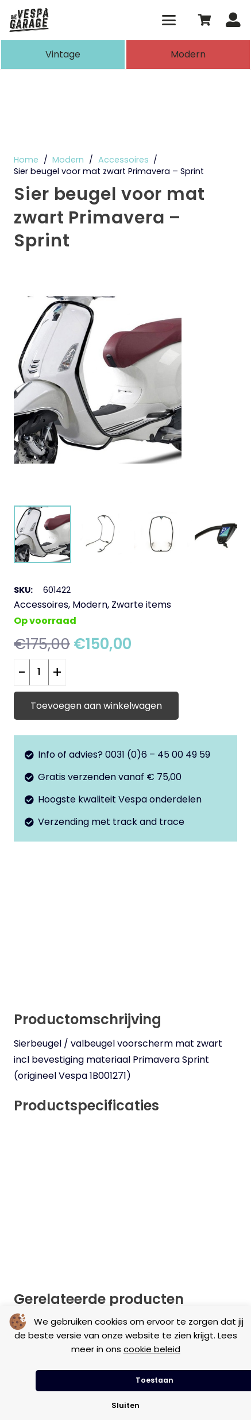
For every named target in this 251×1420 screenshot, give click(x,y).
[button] (169, 20)
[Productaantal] (39, 672)
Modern (68, 159)
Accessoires (123, 159)
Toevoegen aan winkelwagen (96, 705)
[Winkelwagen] (204, 20)
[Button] (233, 20)
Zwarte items (141, 604)
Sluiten (125, 1405)
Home (26, 159)
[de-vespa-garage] (29, 20)
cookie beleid (151, 1349)
